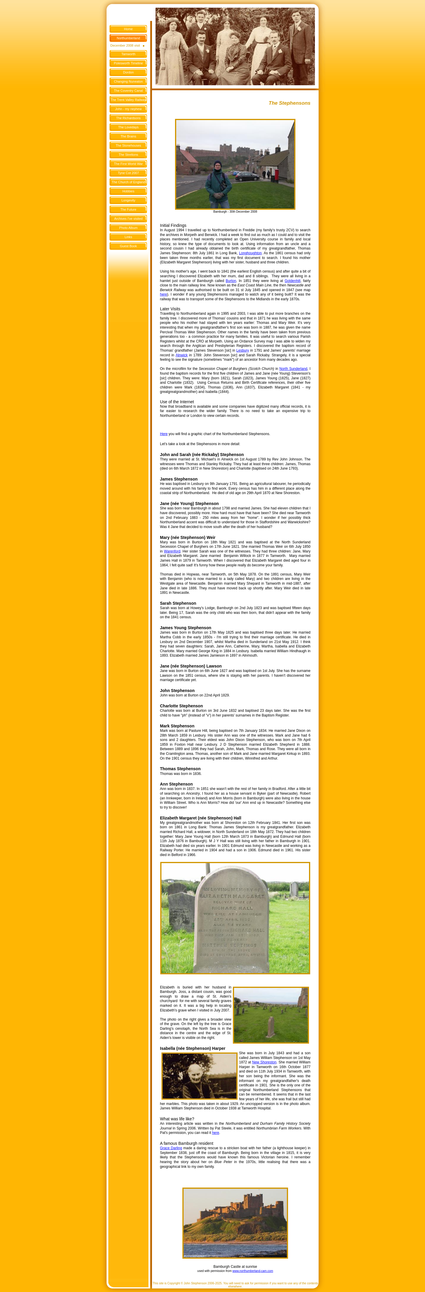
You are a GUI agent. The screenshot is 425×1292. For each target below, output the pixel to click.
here (215, 1133)
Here (164, 434)
